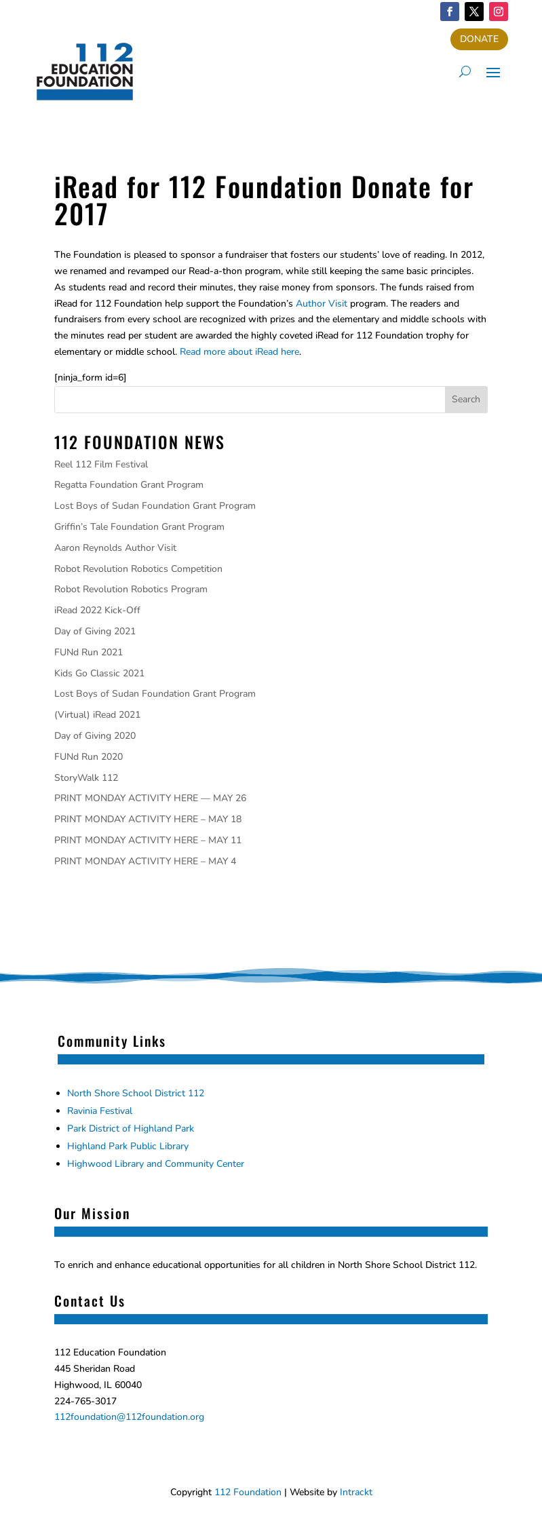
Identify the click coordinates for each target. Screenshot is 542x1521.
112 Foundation (248, 1492)
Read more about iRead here (239, 351)
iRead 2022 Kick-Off (97, 610)
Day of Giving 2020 (95, 735)
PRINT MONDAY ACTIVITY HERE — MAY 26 (150, 798)
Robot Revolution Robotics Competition (138, 568)
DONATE (479, 39)
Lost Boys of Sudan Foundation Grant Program (155, 505)
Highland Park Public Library (128, 1146)
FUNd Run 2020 (88, 756)
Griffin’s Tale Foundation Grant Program (139, 526)
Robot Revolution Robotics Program (131, 589)
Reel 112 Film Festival (101, 464)
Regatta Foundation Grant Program (129, 484)
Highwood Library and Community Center (155, 1163)
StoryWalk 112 (86, 777)
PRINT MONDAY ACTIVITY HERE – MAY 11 (147, 840)
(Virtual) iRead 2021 (97, 714)
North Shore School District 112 (135, 1093)
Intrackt (356, 1492)
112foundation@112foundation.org (129, 1416)
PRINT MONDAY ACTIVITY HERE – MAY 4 (145, 861)
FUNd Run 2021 (88, 652)
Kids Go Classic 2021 (99, 673)
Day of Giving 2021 (95, 631)
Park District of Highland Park (130, 1128)
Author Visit (321, 303)
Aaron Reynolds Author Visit (115, 547)
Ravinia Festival (99, 1110)
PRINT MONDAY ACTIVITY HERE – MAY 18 (147, 819)
